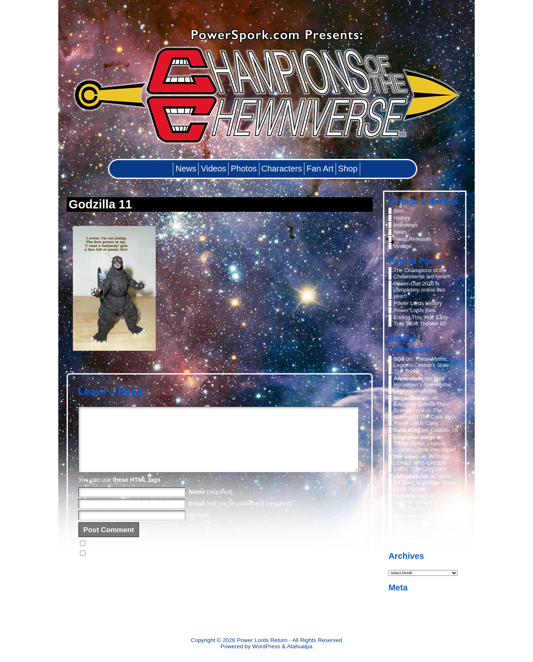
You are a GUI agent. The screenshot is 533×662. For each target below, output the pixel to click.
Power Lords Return (262, 640)
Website (199, 527)
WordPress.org (411, 618)
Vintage (403, 246)
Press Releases (412, 239)
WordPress (266, 646)
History (402, 218)
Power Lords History (418, 303)
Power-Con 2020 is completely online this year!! (419, 289)
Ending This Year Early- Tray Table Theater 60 (422, 320)
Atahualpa (300, 646)
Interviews (406, 225)
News (400, 232)
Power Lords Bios (415, 310)
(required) (211, 504)
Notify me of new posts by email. (131, 566)
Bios (399, 211)
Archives (400, 564)
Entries (408, 604)
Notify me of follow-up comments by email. (144, 556)
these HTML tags (137, 492)
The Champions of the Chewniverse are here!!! (422, 273)
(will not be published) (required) (240, 516)
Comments (413, 611)
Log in (401, 597)
